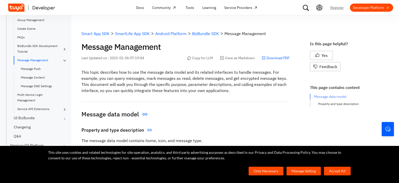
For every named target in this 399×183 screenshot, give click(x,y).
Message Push (31, 69)
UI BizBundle (24, 118)
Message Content (33, 77)
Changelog (22, 127)
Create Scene (26, 28)
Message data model (330, 96)
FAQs (21, 37)
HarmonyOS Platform (27, 145)
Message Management (32, 60)
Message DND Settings (36, 86)
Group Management (30, 20)
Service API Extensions (33, 109)
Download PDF (276, 58)
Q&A (17, 136)
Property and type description (338, 104)
